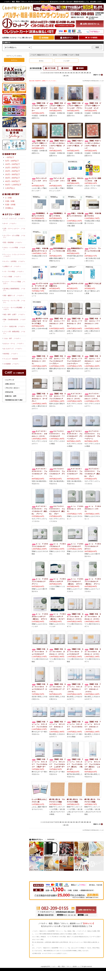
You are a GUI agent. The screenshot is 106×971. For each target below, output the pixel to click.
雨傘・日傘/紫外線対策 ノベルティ (14, 320)
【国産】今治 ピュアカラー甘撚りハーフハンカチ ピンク (92, 105)
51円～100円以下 (12, 161)
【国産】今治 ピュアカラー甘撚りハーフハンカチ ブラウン (75, 105)
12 (65, 73)
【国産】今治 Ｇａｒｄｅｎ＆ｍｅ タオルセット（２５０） (57, 651)
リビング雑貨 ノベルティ (12, 276)
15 (74, 73)
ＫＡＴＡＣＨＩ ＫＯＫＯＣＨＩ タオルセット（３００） (75, 396)
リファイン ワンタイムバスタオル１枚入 (92, 250)
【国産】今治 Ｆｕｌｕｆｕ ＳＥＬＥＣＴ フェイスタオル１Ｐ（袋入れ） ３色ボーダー (75, 764)
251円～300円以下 (12, 174)
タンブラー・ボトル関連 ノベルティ (14, 236)
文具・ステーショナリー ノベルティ (14, 229)
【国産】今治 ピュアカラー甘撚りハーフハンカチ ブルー (57, 105)
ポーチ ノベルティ (9, 223)
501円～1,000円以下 (13, 185)
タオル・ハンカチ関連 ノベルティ (14, 248)
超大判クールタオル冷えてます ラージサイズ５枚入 (40, 321)
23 (67, 75)
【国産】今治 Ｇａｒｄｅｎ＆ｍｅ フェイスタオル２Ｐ (75, 651)
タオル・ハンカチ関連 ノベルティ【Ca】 (66, 55)
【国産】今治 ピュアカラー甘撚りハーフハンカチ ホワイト (40, 143)
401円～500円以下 (12, 181)
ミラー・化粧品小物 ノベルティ (14, 326)
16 (76, 73)
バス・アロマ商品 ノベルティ (13, 271)
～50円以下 (9, 157)
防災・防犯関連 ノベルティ (12, 242)
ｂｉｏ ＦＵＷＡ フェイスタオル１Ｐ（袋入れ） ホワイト (76, 581)
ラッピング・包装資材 (10, 359)
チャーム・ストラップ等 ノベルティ (14, 301)
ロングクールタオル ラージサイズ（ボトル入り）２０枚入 (40, 286)
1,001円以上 (10, 188)
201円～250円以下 (12, 171)
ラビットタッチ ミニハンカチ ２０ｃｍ (57, 180)
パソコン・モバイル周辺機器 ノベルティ (14, 308)
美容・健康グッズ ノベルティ (13, 295)
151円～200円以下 (12, 168)
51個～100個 (10, 205)
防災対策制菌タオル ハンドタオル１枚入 (57, 250)
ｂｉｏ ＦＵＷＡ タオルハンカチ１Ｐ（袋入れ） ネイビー (58, 616)
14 (71, 73)
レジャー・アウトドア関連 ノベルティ (14, 282)
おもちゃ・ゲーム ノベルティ (13, 343)
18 (82, 73)
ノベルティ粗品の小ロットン (39, 55)
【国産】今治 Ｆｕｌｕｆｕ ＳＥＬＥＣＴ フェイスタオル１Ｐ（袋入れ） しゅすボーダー (92, 764)
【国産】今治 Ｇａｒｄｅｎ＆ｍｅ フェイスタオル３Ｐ (40, 651)
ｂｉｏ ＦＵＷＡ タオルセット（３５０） (93, 508)
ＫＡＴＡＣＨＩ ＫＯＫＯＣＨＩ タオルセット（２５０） (92, 396)
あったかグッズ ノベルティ (12, 348)
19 (84, 73)
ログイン (14, 60)
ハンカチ (66, 61)
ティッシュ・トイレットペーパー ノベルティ (14, 255)
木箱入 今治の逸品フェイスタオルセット (75, 215)
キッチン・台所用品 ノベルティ (14, 261)
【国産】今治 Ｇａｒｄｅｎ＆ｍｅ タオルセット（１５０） (92, 651)
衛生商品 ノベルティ (10, 353)
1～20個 (8, 198)
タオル (41, 61)
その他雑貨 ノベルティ (11, 364)
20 (87, 73)
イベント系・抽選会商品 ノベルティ (14, 332)
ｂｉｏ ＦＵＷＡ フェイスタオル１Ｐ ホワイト (93, 546)
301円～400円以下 (12, 178)
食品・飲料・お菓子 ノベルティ (14, 314)
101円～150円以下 (12, 164)
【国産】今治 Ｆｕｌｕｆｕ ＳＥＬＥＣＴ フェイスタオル (40, 724)
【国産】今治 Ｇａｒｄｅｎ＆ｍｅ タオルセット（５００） (75, 616)
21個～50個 (9, 201)
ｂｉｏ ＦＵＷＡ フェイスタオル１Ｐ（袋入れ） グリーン (93, 581)
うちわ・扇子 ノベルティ (12, 338)
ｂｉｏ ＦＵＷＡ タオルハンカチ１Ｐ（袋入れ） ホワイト (41, 616)
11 (63, 73)
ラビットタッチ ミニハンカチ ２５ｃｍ (40, 180)
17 (79, 73)
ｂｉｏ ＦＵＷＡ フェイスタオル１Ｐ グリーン (41, 581)
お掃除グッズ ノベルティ (12, 266)
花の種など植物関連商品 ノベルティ (14, 289)
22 (64, 75)
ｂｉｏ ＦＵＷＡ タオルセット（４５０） (76, 508)
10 (60, 73)
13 (68, 73)
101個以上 (9, 208)
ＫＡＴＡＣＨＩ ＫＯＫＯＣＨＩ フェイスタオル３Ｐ (57, 433)
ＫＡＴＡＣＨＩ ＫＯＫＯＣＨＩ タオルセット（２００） (40, 433)
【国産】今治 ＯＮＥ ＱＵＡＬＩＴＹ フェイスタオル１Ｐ (57, 396)
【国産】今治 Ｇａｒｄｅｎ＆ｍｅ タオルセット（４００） (92, 616)
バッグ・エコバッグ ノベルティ (14, 218)
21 (90, 73)
